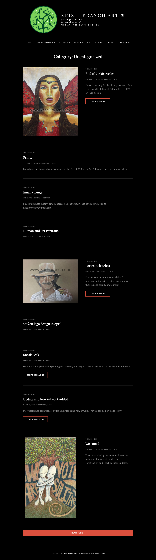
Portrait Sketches (97, 266)
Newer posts (77, 533)
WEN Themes (100, 553)
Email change (32, 192)
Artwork (63, 42)
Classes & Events (95, 42)
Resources (125, 42)
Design (77, 42)
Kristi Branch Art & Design (93, 18)
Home (28, 42)
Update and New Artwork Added (45, 399)
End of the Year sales (99, 73)
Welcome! (92, 444)
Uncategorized (91, 69)
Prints (27, 157)
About (111, 42)
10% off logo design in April (42, 324)
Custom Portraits (44, 42)
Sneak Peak (31, 355)
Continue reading (99, 102)
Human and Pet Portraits (40, 231)
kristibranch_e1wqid (109, 79)
